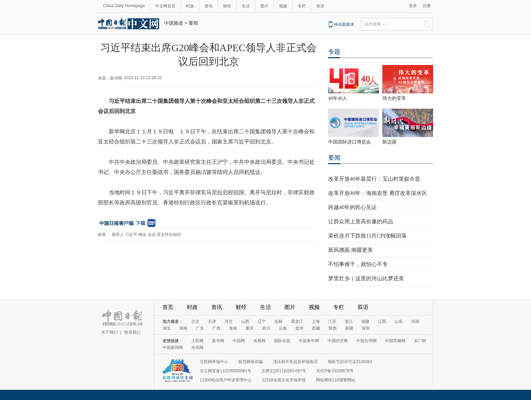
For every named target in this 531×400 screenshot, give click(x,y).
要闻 (193, 23)
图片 (264, 6)
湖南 (183, 328)
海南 (233, 328)
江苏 (332, 321)
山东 (399, 321)
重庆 (250, 328)
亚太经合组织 (169, 234)
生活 (246, 6)
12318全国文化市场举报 (283, 380)
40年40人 (337, 98)
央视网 (259, 340)
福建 (365, 321)
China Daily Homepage (124, 5)
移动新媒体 (344, 24)
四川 (266, 328)
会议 (152, 234)
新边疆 (389, 142)
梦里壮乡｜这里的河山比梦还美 (366, 278)
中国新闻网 (173, 347)
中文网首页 (165, 6)
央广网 (420, 340)
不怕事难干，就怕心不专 (358, 264)
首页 (168, 307)
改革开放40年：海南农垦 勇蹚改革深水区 (377, 193)
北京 (195, 321)
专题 (334, 51)
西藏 (316, 328)
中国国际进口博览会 (349, 142)
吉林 (278, 321)
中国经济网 (337, 340)
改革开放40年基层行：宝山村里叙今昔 (374, 179)
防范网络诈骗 (250, 361)
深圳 (366, 328)
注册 (427, 5)
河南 (415, 321)
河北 (229, 321)
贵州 (299, 328)
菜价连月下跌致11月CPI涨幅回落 (367, 236)
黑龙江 (297, 321)
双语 (320, 6)
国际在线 (282, 340)
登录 (413, 5)
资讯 (209, 6)
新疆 (349, 328)
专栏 (302, 6)
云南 (283, 328)
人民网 (197, 340)
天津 (212, 321)
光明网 (197, 347)
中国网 (239, 340)
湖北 (167, 328)
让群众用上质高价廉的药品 (360, 221)
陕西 (332, 328)
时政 (190, 6)
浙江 (349, 321)
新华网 (218, 340)
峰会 (143, 234)
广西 (216, 328)
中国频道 (173, 23)
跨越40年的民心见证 (352, 207)
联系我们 (132, 332)
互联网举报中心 (214, 361)
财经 (227, 6)
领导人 (118, 234)
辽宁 (262, 321)
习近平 (131, 234)
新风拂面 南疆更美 (350, 250)
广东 (200, 328)
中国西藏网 (395, 340)
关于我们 (109, 332)
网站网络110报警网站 (335, 380)
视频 (283, 6)
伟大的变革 (394, 98)
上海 (316, 321)
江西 (382, 321)
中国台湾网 (366, 340)
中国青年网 (309, 340)
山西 (245, 321)
